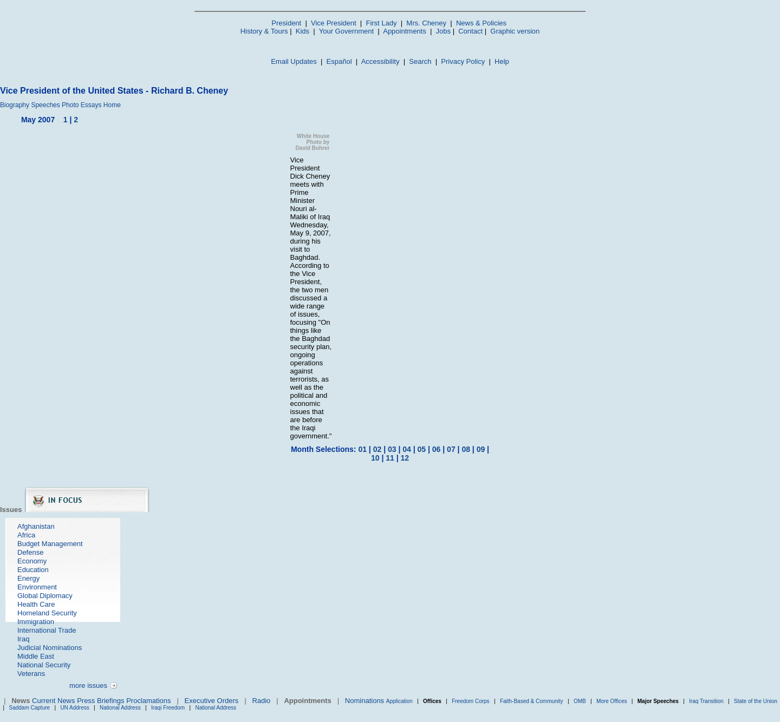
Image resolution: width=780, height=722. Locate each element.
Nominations (364, 701)
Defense (30, 552)
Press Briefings (100, 701)
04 (406, 449)
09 (481, 449)
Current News (53, 701)
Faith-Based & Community (532, 701)
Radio (261, 701)
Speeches (45, 105)
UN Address (74, 708)
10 (375, 458)
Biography (14, 105)
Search (420, 61)
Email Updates (294, 61)
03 (392, 449)
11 (390, 458)
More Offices (611, 701)
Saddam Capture (29, 708)
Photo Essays (81, 105)
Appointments (404, 31)
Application (399, 701)
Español (339, 61)
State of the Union (755, 701)
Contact (470, 31)
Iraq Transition (706, 701)
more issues (88, 685)
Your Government (346, 31)
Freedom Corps (470, 701)
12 (404, 458)
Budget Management (50, 544)
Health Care (36, 604)
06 (436, 449)
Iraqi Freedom (168, 708)
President (286, 23)
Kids (302, 31)
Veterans (31, 674)
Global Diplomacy (45, 596)
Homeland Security (47, 613)
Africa (26, 535)
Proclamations (148, 701)
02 (377, 449)
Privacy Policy (463, 61)
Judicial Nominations (49, 648)
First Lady (381, 23)
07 (451, 449)
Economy (32, 561)
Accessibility (380, 61)
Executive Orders (212, 701)
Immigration (35, 622)
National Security (43, 665)
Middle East (35, 656)
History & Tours (264, 31)
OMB (580, 701)
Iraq (23, 639)
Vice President (333, 23)
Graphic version (515, 31)
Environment (37, 587)
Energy (28, 578)
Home (112, 105)
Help (502, 61)
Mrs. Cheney (426, 23)
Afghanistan (36, 526)
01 (362, 449)
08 (465, 449)
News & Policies (481, 23)
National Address (120, 708)
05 (422, 449)
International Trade (46, 630)
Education (33, 570)
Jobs (443, 31)
